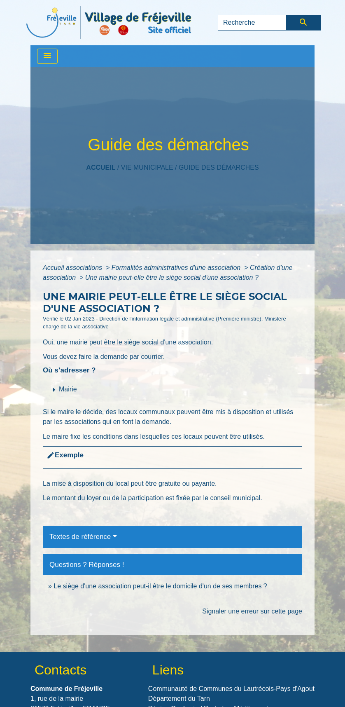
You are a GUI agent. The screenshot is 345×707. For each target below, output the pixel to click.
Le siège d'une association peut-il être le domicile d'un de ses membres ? (160, 586)
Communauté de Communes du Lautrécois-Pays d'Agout (231, 688)
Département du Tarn (179, 698)
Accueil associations (73, 267)
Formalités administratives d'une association (177, 267)
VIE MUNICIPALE (147, 167)
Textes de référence (80, 537)
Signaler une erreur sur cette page (252, 611)
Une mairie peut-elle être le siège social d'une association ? (172, 277)
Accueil (100, 167)
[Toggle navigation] (47, 56)
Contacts (60, 670)
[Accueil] (108, 22)
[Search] (252, 22)
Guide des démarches (219, 167)
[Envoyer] (304, 22)
